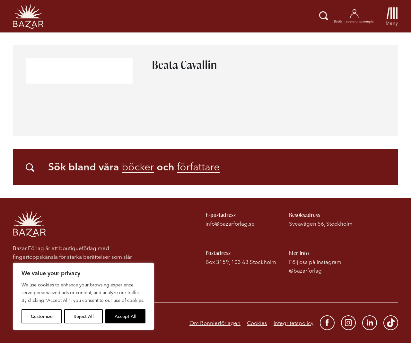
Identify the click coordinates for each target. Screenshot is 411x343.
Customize (42, 316)
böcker (138, 166)
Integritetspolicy (293, 323)
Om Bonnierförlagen (214, 323)
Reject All (84, 316)
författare (198, 166)
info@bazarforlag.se (230, 223)
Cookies (257, 323)
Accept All (125, 316)
